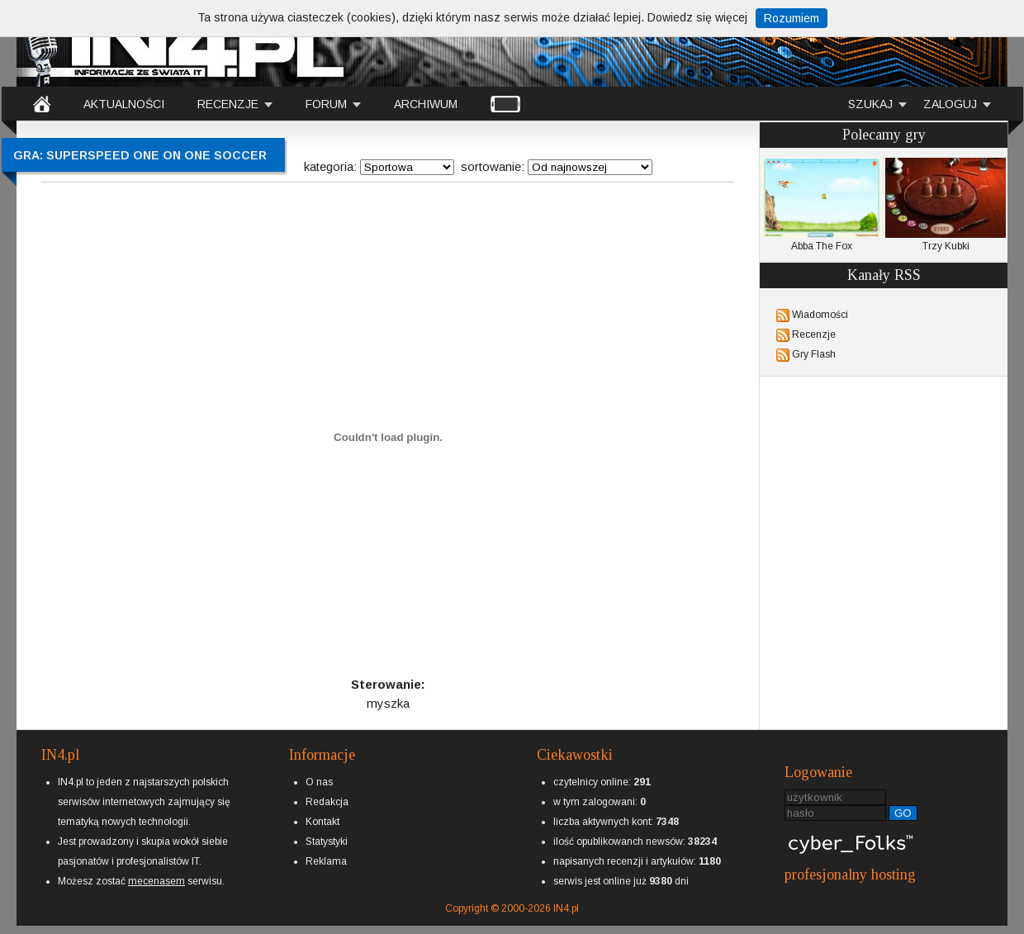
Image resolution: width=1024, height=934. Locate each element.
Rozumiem (791, 18)
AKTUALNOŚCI (123, 104)
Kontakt (322, 821)
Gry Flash (814, 354)
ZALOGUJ (950, 104)
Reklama (326, 861)
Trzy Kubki (945, 205)
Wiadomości (820, 314)
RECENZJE (227, 104)
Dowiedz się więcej (697, 17)
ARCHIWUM (425, 104)
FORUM (326, 104)
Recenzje (814, 334)
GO (903, 813)
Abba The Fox (821, 205)
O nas (319, 782)
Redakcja (327, 802)
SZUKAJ (870, 104)
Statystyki (327, 841)
